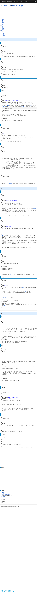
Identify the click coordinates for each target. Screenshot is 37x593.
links (2, 20)
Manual (14, 5)
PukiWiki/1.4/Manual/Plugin (18, 15)
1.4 (10, 5)
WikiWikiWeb (4, 496)
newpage (3, 33)
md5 (2, 27)
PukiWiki (4, 5)
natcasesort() (11, 183)
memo (3, 28)
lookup (3, 22)
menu (3, 29)
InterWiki (8, 105)
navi (2, 31)
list (2, 21)
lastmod (3, 19)
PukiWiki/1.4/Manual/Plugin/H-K (4, 451)
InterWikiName (4, 106)
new (2, 32)
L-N (25, 5)
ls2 (2, 24)
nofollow (3, 34)
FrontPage (34, 208)
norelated (3, 35)
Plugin (21, 5)
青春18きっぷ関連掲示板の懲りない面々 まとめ (12, 1)
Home (18, 450)
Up (18, 451)
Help (3, 492)
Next (36, 15)
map (2, 26)
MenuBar (26, 1)
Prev (1, 15)
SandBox (3, 497)
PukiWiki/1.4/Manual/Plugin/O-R (32, 451)
